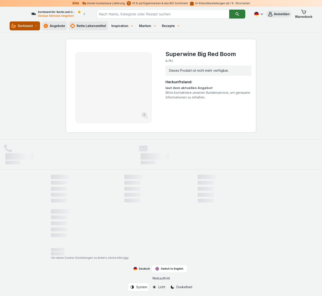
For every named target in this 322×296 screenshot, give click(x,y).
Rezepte (171, 26)
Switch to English (169, 269)
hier (125, 257)
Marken (148, 26)
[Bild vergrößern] (145, 116)
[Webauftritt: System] (138, 287)
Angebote (54, 26)
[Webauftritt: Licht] (158, 287)
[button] (278, 14)
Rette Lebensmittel (88, 26)
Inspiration (122, 26)
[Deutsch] (258, 14)
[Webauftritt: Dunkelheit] (181, 287)
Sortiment (24, 26)
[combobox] (167, 14)
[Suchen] (237, 14)
